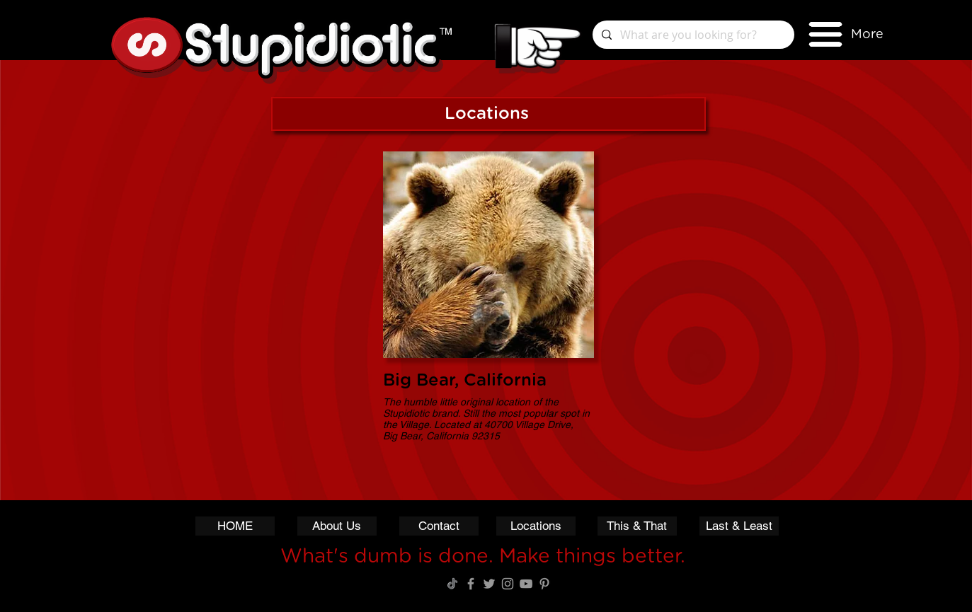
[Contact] (439, 526)
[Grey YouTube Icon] (526, 583)
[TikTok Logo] (452, 583)
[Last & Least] (739, 526)
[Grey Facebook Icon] (471, 583)
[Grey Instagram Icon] (507, 583)
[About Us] (337, 526)
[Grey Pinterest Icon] (544, 583)
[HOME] (235, 526)
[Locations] (536, 526)
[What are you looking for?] (692, 34)
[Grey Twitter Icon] (489, 583)
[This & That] (637, 526)
